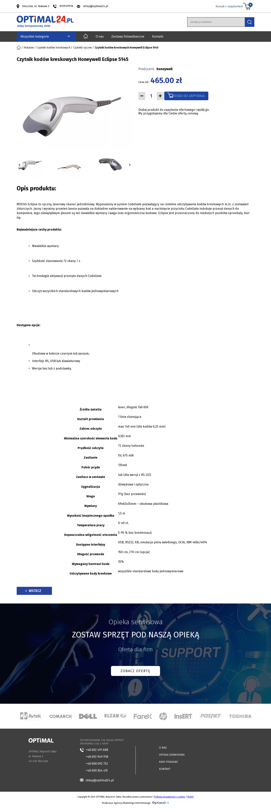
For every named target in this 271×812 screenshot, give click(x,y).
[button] (19, 165)
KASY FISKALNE (168, 762)
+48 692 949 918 (97, 757)
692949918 (66, 6)
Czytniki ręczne (82, 47)
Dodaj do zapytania (188, 96)
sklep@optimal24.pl (95, 6)
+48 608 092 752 (97, 763)
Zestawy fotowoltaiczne (127, 36)
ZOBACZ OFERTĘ (135, 671)
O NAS (163, 747)
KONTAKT (164, 769)
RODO (190, 797)
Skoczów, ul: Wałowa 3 (35, 6)
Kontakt (157, 36)
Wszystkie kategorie (35, 36)
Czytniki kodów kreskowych (53, 47)
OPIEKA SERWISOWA (172, 754)
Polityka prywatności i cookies (169, 797)
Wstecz (33, 591)
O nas (100, 36)
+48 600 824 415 (97, 770)
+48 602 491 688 (97, 750)
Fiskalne (29, 47)
